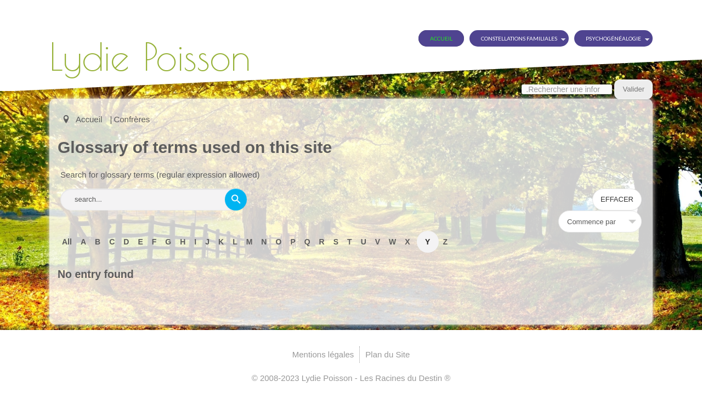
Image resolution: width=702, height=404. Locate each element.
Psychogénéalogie (613, 38)
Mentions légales (323, 354)
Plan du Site (387, 354)
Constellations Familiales (519, 38)
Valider (633, 89)
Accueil (441, 38)
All (67, 241)
